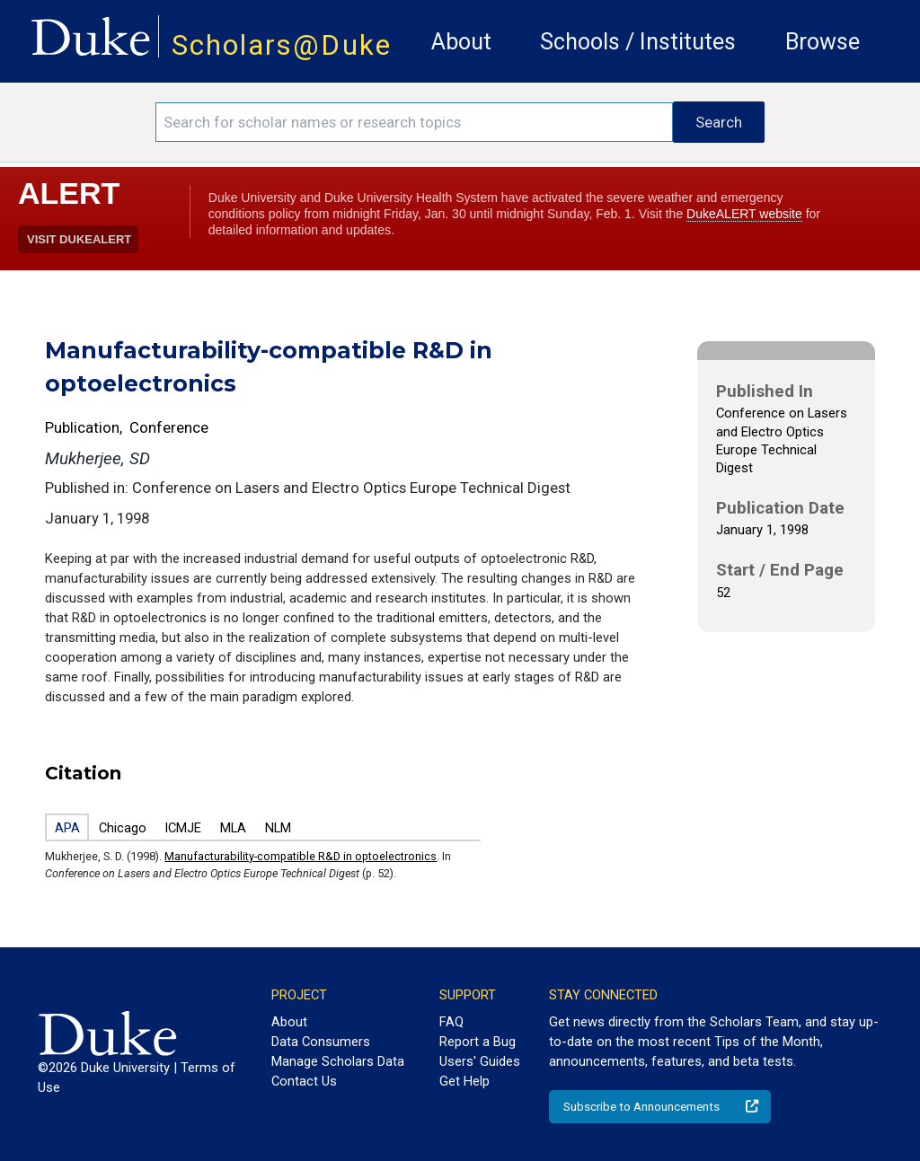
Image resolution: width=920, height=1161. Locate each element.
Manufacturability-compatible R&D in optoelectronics (300, 856)
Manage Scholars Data (337, 1061)
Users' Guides (479, 1061)
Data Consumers (320, 1041)
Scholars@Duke (282, 45)
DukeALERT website (744, 214)
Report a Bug (477, 1041)
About (461, 42)
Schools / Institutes (638, 42)
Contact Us (304, 1081)
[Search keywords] (414, 122)
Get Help (464, 1081)
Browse (822, 42)
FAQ (451, 1022)
